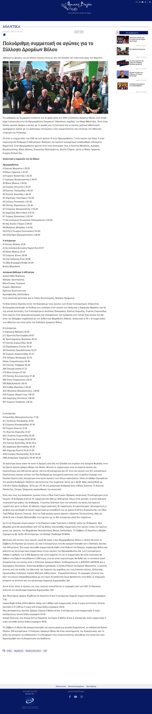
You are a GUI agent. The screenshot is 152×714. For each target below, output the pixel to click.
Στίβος (9, 651)
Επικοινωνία (61, 686)
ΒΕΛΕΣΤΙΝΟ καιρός (13, 9)
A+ (76, 32)
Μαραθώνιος (18, 651)
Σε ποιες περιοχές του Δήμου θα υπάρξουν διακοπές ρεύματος (137, 62)
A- (79, 31)
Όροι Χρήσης (91, 686)
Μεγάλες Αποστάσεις (33, 651)
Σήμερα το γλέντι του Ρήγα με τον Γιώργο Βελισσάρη (136, 74)
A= (82, 32)
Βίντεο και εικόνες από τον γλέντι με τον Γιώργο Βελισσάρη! (137, 39)
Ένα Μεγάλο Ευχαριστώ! (137, 49)
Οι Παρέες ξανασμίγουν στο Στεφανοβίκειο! (137, 85)
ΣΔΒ (45, 651)
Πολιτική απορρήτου (76, 686)
